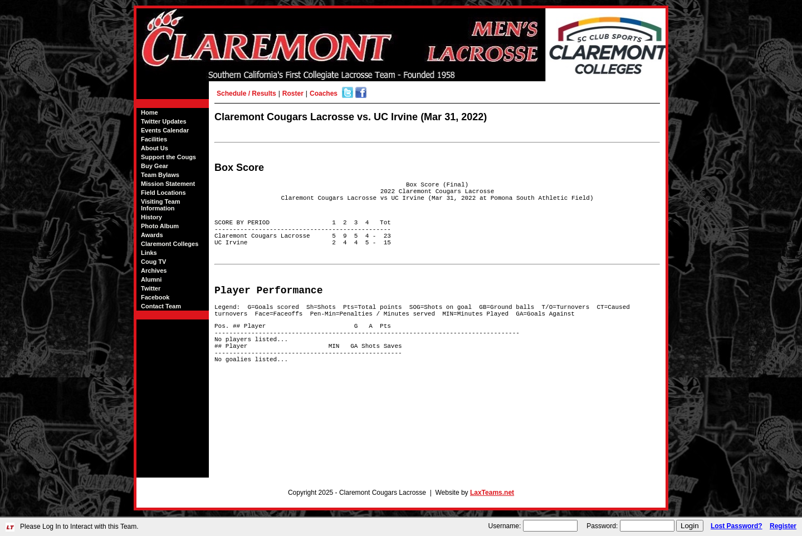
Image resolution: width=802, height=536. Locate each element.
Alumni (151, 279)
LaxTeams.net (492, 492)
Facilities (154, 139)
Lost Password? (736, 526)
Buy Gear (154, 166)
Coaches (324, 93)
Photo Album (160, 226)
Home (149, 112)
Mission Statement (168, 183)
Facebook (155, 297)
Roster (293, 93)
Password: (602, 526)
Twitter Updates (164, 121)
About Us (154, 148)
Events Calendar (165, 130)
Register (783, 526)
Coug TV (153, 261)
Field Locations (163, 192)
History (151, 217)
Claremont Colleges (169, 243)
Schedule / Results (246, 93)
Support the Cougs (168, 157)
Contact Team (161, 306)
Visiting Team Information (160, 205)
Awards (152, 235)
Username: (504, 526)
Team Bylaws (160, 174)
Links (149, 252)
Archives (154, 270)
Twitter (150, 288)
